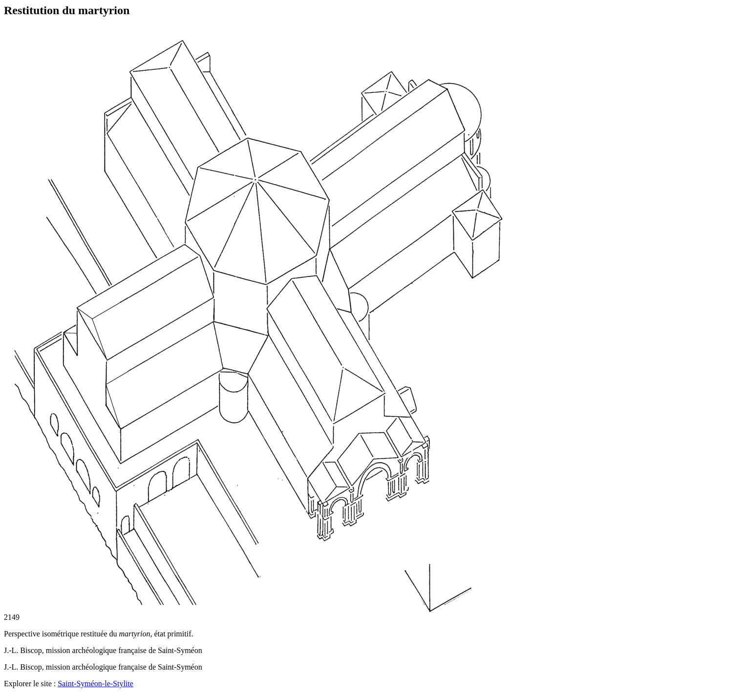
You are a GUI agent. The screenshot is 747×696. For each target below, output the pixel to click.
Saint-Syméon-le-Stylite (95, 683)
